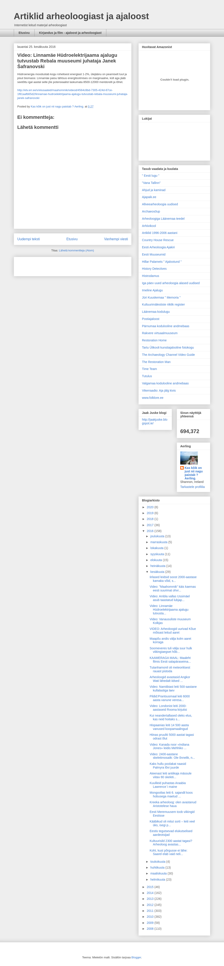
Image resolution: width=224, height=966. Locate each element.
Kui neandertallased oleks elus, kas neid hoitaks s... (171, 717)
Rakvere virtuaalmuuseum (160, 333)
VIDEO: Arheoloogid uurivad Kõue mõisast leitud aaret (173, 630)
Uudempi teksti (28, 239)
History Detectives (154, 268)
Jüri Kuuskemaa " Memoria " (161, 297)
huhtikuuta (157, 867)
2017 (150, 525)
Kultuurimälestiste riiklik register (163, 304)
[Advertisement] (42, 265)
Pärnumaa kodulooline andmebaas (165, 326)
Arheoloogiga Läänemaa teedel (163, 218)
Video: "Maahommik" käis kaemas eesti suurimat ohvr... (173, 588)
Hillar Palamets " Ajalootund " (162, 261)
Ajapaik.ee (149, 197)
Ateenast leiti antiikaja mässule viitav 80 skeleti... (170, 775)
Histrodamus (150, 276)
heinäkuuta (158, 566)
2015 (150, 887)
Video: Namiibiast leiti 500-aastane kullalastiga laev (173, 688)
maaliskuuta (159, 873)
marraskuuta (159, 542)
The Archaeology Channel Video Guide (168, 354)
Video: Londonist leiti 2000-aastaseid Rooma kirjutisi (168, 707)
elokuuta (156, 560)
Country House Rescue (158, 240)
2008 (150, 928)
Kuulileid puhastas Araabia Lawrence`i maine (168, 784)
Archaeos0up (151, 211)
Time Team (149, 369)
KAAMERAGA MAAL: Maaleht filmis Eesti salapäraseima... (170, 659)
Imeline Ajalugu (152, 290)
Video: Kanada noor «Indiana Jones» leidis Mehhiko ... (169, 746)
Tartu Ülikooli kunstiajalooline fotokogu (168, 347)
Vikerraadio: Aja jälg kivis (159, 390)
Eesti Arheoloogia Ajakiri (158, 247)
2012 (150, 905)
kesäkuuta (157, 572)
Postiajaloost (150, 319)
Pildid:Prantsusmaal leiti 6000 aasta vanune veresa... (170, 698)
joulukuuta (157, 536)
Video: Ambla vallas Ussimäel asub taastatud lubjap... (170, 598)
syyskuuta (157, 554)
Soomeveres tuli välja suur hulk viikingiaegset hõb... (171, 650)
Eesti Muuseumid (153, 254)
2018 (150, 519)
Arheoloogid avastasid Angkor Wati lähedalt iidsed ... (170, 679)
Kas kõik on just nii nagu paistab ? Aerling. (58, 106)
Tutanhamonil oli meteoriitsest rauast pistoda (170, 669)
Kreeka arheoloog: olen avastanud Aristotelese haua (173, 804)
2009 (150, 923)
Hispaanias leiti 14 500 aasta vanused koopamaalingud (169, 727)
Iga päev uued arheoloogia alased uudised (171, 283)
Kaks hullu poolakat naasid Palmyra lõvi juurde (168, 765)
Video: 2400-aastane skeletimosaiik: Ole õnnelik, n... (172, 756)
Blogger (136, 957)
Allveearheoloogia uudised (160, 204)
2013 (150, 898)
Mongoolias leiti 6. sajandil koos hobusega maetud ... (171, 794)
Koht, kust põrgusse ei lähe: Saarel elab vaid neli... (168, 852)
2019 (150, 513)
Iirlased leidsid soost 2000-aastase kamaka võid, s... (173, 578)
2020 (150, 507)
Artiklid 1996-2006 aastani (159, 233)
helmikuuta (158, 879)
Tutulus (147, 376)
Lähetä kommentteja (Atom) (76, 250)
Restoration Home (154, 340)
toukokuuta (158, 861)
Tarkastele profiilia (192, 487)
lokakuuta (157, 548)
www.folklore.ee (152, 397)
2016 (150, 531)
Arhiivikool (149, 226)
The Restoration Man (156, 362)
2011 (150, 910)
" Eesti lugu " (150, 175)
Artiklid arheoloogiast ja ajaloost (81, 16)
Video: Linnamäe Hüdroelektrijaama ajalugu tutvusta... (169, 609)
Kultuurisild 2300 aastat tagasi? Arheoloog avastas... (171, 842)
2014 (150, 893)
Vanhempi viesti (116, 239)
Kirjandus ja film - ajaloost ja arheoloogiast (70, 33)
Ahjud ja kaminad (153, 190)
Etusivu (24, 33)
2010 (150, 916)
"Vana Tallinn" (151, 183)
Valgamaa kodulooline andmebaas (165, 383)
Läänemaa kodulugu (156, 311)
